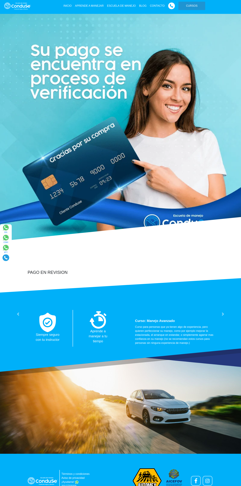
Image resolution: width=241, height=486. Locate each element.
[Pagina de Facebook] (196, 481)
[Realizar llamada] (6, 257)
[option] (120, 328)
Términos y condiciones (75, 473)
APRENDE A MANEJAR (89, 5)
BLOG (142, 5)
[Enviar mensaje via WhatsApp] (6, 230)
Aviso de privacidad (73, 477)
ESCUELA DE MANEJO (121, 5)
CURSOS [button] (191, 5)
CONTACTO (157, 5)
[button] (18, 314)
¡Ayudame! (69, 481)
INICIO (67, 5)
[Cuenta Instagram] (208, 481)
